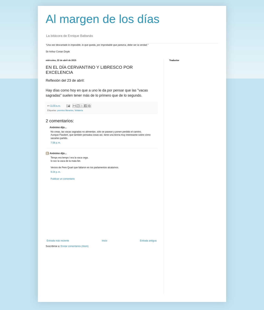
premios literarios (65, 110)
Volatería (79, 110)
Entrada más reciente (58, 240)
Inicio (104, 240)
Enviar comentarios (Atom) (74, 246)
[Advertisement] (101, 209)
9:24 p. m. (56, 172)
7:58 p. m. (56, 142)
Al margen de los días (102, 19)
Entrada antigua (148, 240)
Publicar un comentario (63, 178)
